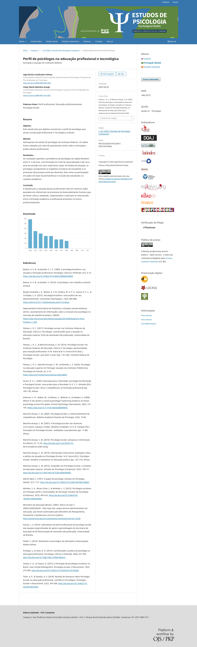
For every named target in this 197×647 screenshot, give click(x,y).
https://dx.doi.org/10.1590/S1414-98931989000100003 (48, 276)
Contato (98, 41)
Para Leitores (146, 315)
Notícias (87, 41)
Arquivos (34, 50)
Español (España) (152, 67)
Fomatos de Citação (108, 118)
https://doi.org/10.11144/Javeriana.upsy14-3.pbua (46, 302)
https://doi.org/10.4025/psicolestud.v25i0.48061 (45, 374)
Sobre (22, 41)
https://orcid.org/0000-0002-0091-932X (37, 83)
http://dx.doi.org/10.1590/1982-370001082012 (44, 557)
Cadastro (165, 2)
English (147, 58)
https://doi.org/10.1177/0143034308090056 (47, 407)
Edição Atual (52, 41)
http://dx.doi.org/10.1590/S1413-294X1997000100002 (64, 482)
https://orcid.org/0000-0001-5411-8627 (37, 95)
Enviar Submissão (151, 79)
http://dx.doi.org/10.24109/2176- (58, 443)
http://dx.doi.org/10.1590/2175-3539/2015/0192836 (55, 570)
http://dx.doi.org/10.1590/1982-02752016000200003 (47, 472)
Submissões (36, 41)
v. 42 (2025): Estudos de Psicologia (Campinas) (60, 50)
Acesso (175, 2)
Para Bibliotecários (148, 323)
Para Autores (146, 319)
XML (122, 74)
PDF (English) (108, 74)
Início (25, 50)
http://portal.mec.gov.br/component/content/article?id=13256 (51, 518)
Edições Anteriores (70, 41)
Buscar (110, 41)
